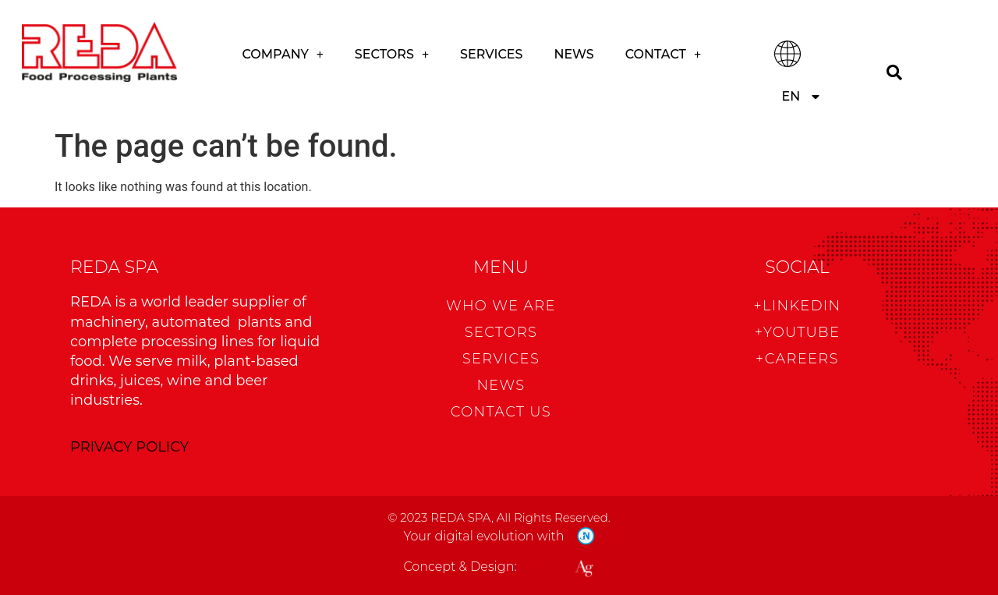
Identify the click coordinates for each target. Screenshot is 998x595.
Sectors (392, 55)
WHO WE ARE (501, 305)
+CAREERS (797, 358)
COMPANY (283, 55)
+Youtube (798, 332)
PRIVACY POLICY (129, 446)
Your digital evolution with (483, 536)
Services (491, 54)
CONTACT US (501, 411)
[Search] (894, 72)
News (573, 54)
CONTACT (663, 55)
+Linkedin (797, 305)
